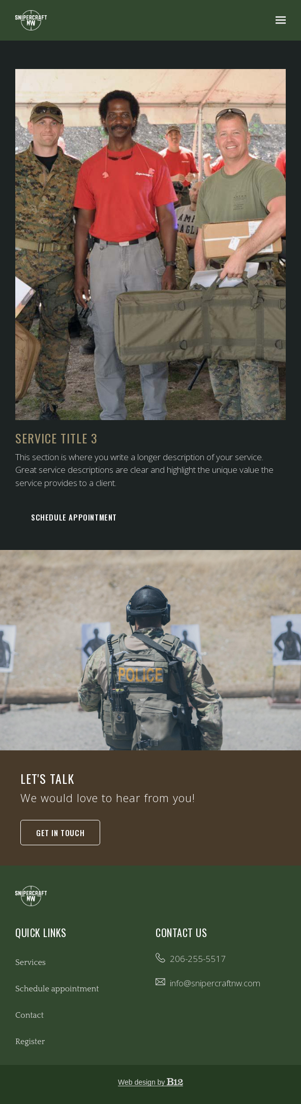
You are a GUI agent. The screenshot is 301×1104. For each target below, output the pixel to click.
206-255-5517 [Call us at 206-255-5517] (198, 958)
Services (30, 962)
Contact (29, 1015)
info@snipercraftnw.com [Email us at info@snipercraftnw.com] (215, 983)
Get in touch (60, 832)
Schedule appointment (74, 517)
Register (30, 1041)
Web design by (150, 1082)
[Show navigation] (278, 20)
